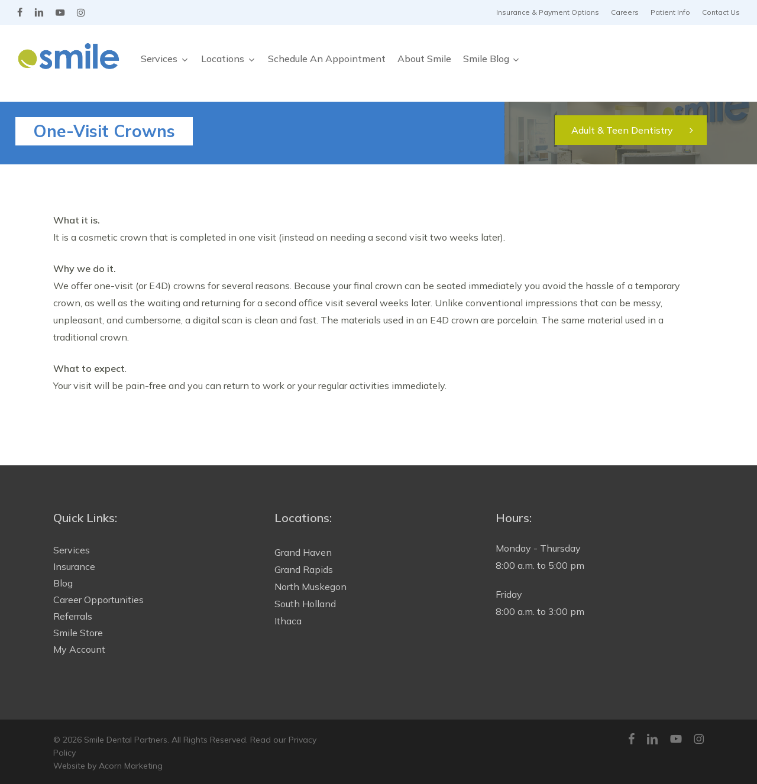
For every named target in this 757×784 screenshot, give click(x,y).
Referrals (72, 616)
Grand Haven (303, 552)
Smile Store (78, 633)
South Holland (305, 604)
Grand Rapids (303, 569)
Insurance (74, 566)
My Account (79, 649)
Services (71, 550)
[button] (631, 130)
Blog (63, 583)
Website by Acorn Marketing (108, 765)
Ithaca (288, 621)
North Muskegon (310, 586)
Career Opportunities (98, 599)
